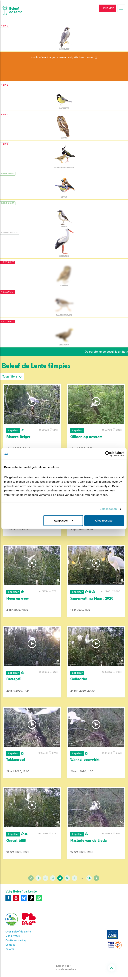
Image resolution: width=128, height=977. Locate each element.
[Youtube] (16, 898)
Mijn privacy (12, 935)
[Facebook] (8, 898)
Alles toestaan (104, 520)
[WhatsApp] (39, 898)
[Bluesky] (24, 898)
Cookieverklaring (15, 940)
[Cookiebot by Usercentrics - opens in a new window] (108, 454)
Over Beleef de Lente (18, 931)
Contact (10, 944)
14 (89, 878)
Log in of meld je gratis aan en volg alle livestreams (62, 57)
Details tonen (108, 508)
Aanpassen (63, 520)
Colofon (10, 949)
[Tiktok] (31, 898)
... (82, 878)
